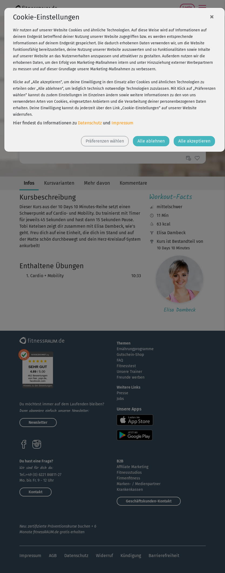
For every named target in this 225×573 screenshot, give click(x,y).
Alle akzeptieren (194, 141)
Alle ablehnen (151, 141)
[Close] (211, 16)
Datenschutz (90, 122)
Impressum (122, 122)
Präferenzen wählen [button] (105, 141)
